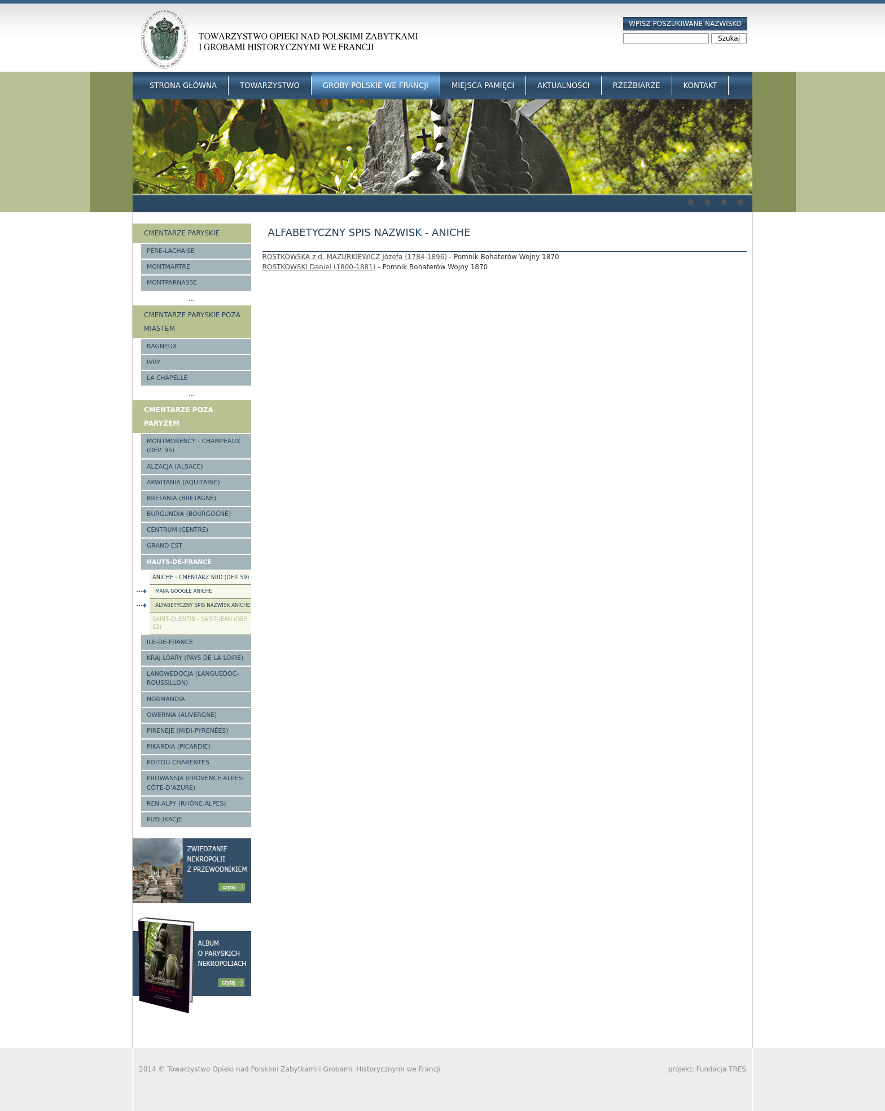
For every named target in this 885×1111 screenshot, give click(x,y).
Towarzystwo (270, 85)
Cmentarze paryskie (182, 233)
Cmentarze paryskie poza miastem (192, 322)
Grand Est (164, 545)
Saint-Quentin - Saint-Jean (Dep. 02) (200, 623)
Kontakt (700, 85)
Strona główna (183, 85)
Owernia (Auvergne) (182, 715)
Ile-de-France (170, 642)
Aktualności (563, 85)
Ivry (153, 362)
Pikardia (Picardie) (179, 746)
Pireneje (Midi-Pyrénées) (187, 730)
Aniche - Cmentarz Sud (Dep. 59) (200, 577)
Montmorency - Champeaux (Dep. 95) (193, 446)
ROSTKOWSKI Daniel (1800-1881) (319, 267)
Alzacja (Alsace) (175, 466)
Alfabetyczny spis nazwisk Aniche (202, 605)
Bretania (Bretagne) (181, 498)
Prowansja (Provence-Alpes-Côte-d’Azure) (195, 783)
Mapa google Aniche (183, 591)
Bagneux (162, 346)
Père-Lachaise (171, 251)
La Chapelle (167, 378)
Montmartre (168, 266)
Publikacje (164, 819)
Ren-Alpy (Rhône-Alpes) (186, 803)
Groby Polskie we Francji (375, 85)
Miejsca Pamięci (483, 85)
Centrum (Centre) (177, 529)
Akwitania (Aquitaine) (183, 482)
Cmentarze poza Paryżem (178, 416)
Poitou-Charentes (178, 762)
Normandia (166, 699)
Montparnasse (172, 282)
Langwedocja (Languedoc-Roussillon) (193, 678)
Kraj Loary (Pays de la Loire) (195, 658)
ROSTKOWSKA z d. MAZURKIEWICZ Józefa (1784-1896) (354, 257)
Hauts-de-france (179, 562)
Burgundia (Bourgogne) (189, 514)
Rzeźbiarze (636, 85)
